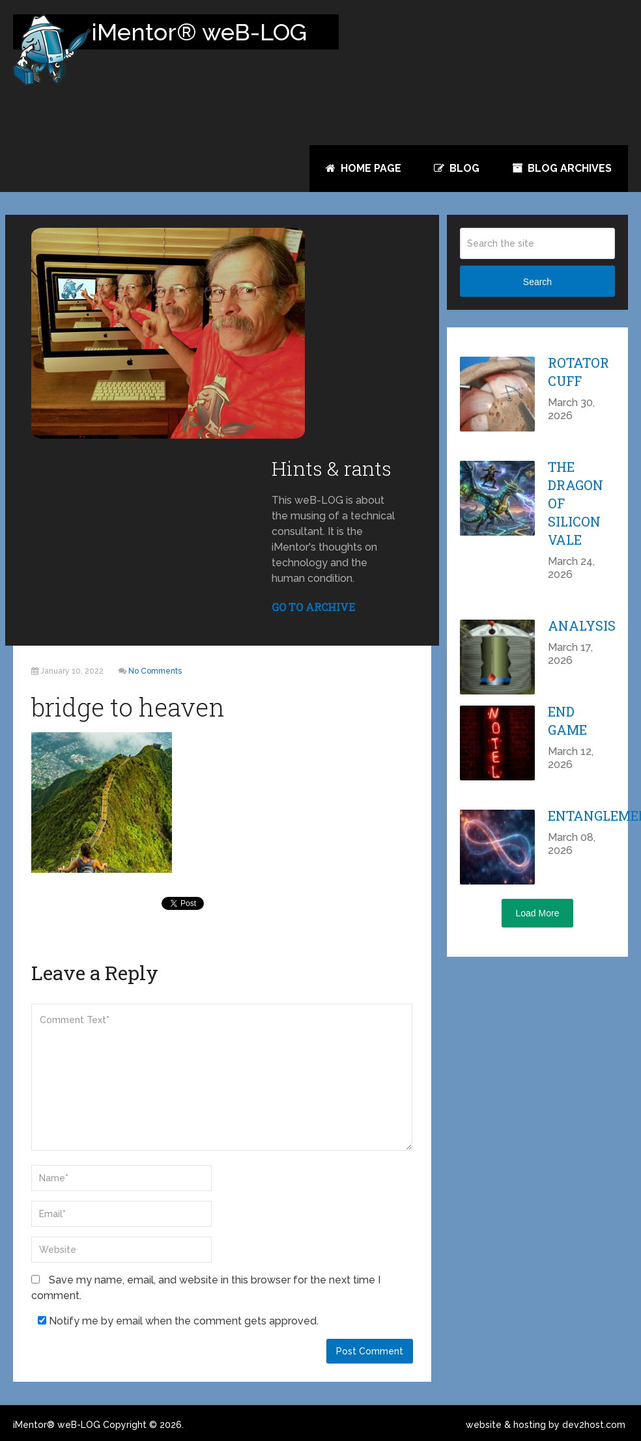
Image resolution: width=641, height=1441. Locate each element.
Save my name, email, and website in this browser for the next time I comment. (205, 1288)
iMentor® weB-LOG (56, 1425)
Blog (456, 168)
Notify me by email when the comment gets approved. (178, 1321)
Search (537, 282)
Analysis (582, 625)
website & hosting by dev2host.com (545, 1425)
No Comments (155, 671)
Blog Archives (562, 168)
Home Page (363, 168)
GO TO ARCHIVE (313, 607)
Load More (538, 913)
